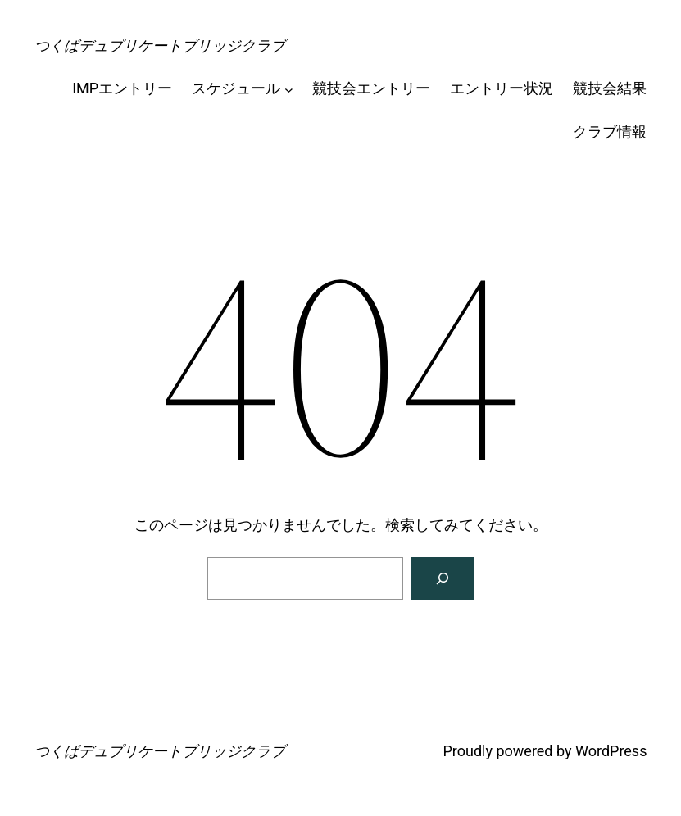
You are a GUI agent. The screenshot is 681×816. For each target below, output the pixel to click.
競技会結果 (610, 88)
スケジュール (236, 88)
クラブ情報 (610, 131)
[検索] (442, 578)
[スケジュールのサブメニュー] (288, 88)
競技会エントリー (371, 88)
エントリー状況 (501, 88)
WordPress (611, 750)
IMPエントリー (122, 88)
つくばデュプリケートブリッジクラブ (159, 45)
